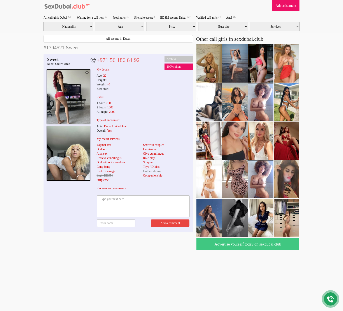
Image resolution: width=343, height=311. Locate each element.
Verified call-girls (208, 17)
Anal (231, 17)
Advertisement (286, 5)
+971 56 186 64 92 (118, 60)
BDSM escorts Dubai (175, 17)
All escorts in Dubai (118, 38)
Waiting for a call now (92, 17)
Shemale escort (144, 17)
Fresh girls (121, 17)
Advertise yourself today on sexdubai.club (248, 244)
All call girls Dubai (57, 17)
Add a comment (170, 223)
